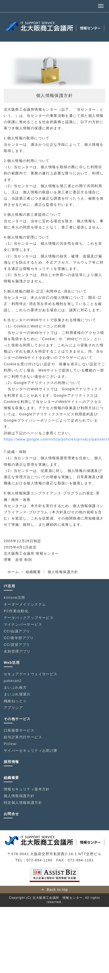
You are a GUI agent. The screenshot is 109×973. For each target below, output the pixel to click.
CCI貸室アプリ (17, 645)
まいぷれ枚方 (15, 687)
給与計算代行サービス (23, 737)
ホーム (13, 572)
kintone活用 (14, 597)
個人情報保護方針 (19, 796)
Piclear (10, 744)
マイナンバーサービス (23, 624)
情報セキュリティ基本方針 (27, 789)
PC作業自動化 (16, 611)
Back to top (57, 890)
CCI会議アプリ (17, 631)
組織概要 (33, 572)
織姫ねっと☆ (15, 701)
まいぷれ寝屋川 (17, 694)
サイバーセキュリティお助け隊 (31, 750)
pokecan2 (13, 681)
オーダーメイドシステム (25, 604)
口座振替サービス (19, 730)
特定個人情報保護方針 (23, 803)
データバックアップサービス (29, 618)
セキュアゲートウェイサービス (31, 674)
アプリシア (13, 708)
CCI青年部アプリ (19, 638)
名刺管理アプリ (17, 651)
